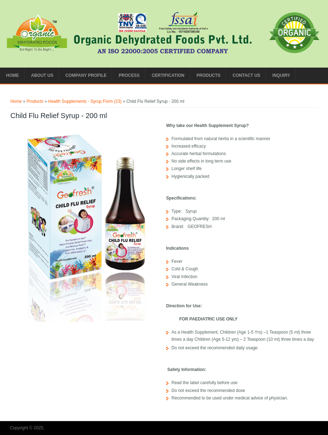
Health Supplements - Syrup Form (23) (84, 101)
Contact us (246, 75)
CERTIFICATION (168, 75)
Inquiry (281, 75)
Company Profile (86, 75)
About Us (42, 75)
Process (129, 75)
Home (12, 75)
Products (208, 75)
